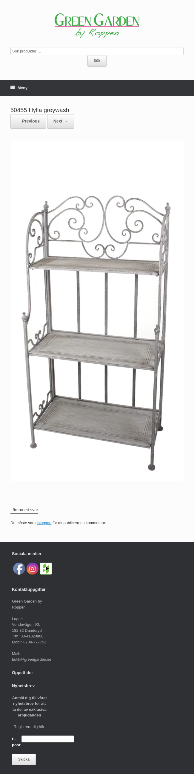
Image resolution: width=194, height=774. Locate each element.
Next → (60, 121)
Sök (97, 61)
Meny (18, 88)
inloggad (44, 523)
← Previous (28, 121)
